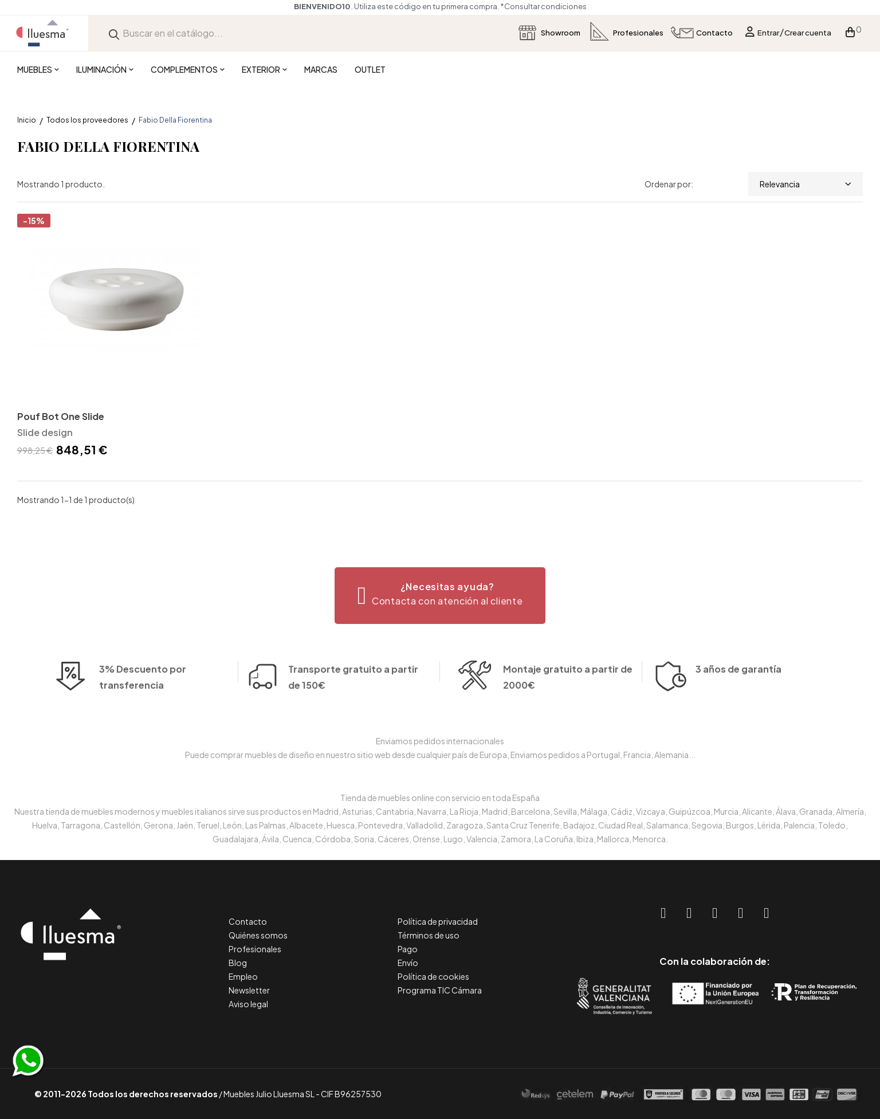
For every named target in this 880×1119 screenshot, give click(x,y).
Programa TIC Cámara (440, 990)
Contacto (248, 921)
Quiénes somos (258, 935)
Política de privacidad (438, 921)
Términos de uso (428, 935)
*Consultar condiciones (543, 6)
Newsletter (249, 990)
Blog (238, 962)
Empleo (243, 976)
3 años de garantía (738, 684)
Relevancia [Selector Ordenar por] (805, 184)
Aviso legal (248, 1004)
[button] (440, 595)
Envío (408, 962)
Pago (408, 949)
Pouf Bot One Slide (60, 416)
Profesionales (255, 949)
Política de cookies (433, 976)
